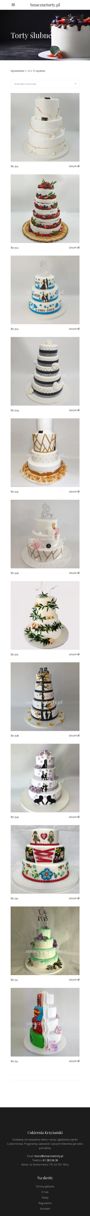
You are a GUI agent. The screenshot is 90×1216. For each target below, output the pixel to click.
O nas (45, 1192)
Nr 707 (14, 654)
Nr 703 (14, 329)
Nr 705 (14, 491)
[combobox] (45, 84)
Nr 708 (15, 735)
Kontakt (45, 1208)
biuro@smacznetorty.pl (49, 1156)
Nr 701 (14, 166)
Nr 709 (15, 817)
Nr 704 (15, 410)
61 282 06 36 (50, 1160)
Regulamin (45, 1203)
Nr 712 (14, 1061)
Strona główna (45, 1186)
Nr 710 (14, 898)
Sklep (45, 1197)
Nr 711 (14, 979)
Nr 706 (15, 573)
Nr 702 (15, 247)
